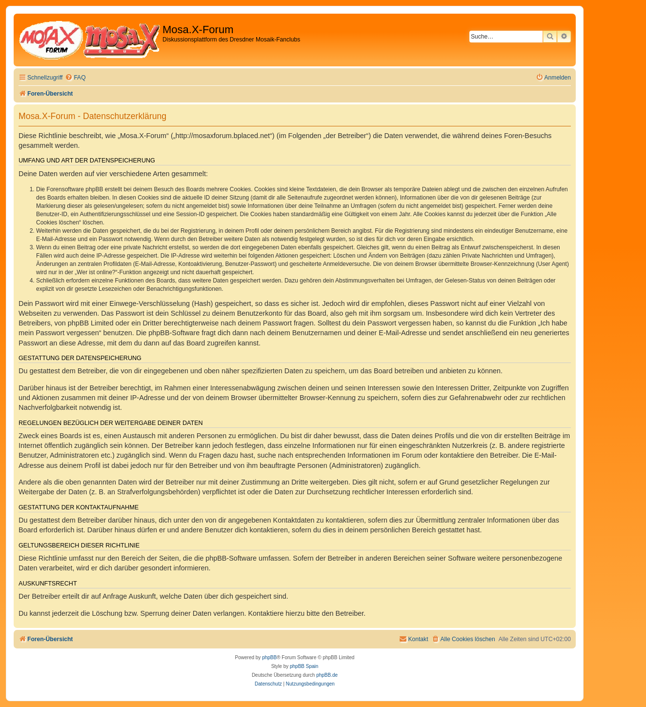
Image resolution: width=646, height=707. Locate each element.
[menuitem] (75, 77)
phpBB (269, 657)
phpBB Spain (304, 666)
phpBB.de (327, 675)
